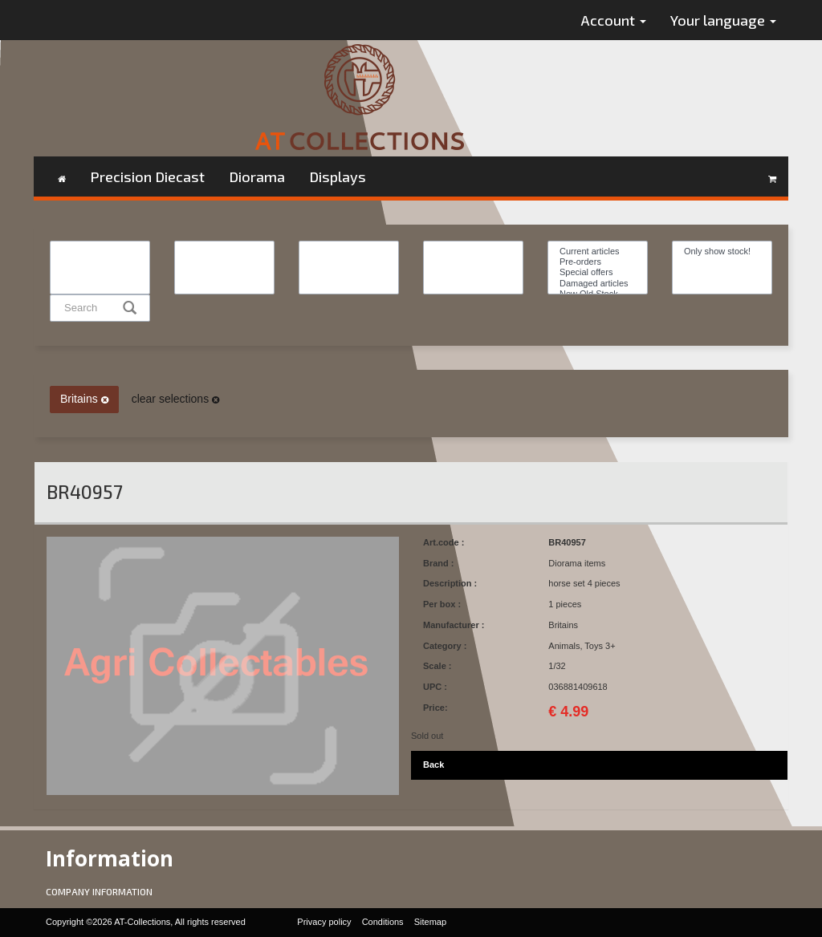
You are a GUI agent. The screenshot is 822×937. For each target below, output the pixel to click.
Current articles (597, 251)
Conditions (383, 922)
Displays (337, 176)
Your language (723, 20)
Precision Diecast (147, 176)
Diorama (257, 176)
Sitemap (430, 922)
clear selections (175, 398)
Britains (84, 398)
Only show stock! (722, 251)
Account (613, 20)
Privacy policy (324, 922)
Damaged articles (597, 283)
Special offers (597, 272)
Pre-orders (597, 262)
